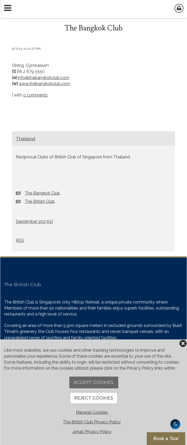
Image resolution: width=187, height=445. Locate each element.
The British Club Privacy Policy (92, 422)
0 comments (35, 95)
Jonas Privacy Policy (91, 431)
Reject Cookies (93, 398)
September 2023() (34, 221)
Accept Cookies (94, 382)
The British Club (40, 201)
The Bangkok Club (42, 193)
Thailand (25, 138)
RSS (20, 240)
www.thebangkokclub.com (44, 83)
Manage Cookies (92, 412)
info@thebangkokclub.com (43, 77)
